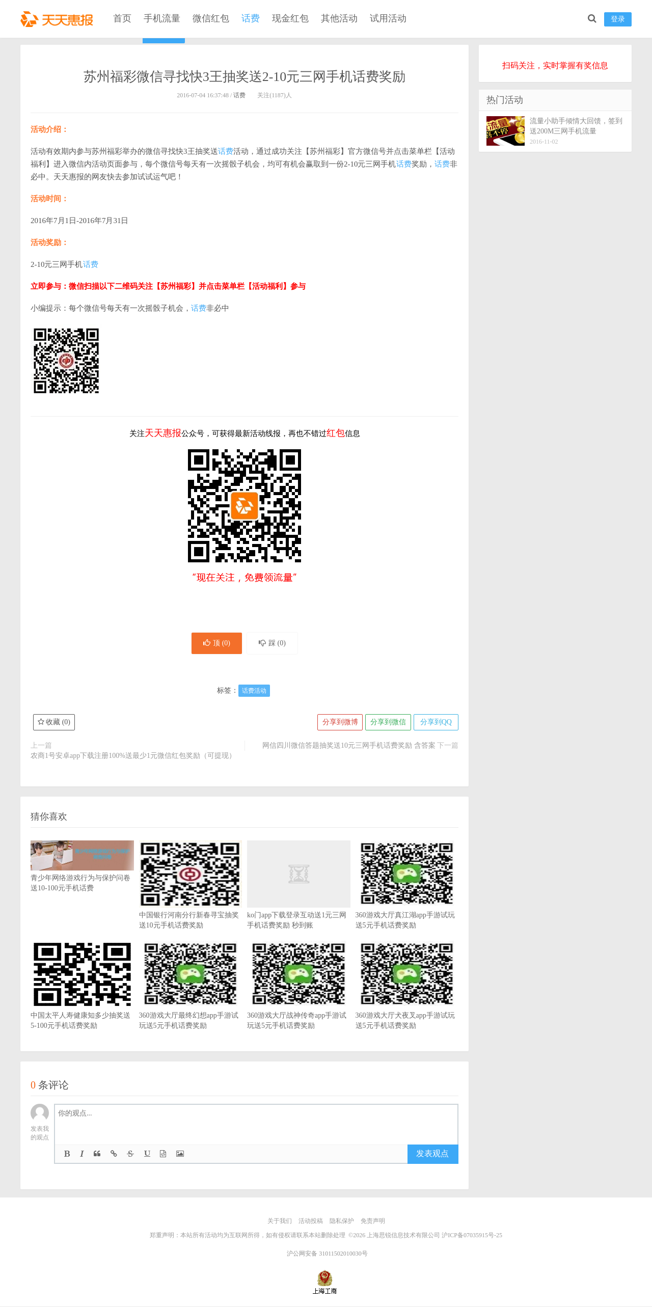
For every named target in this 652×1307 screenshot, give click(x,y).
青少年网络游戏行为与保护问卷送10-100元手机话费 (82, 873)
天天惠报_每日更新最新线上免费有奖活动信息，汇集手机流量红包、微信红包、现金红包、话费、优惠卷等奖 (58, 18)
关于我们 (279, 1222)
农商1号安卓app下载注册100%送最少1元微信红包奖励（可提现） (133, 756)
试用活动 (388, 18)
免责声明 (373, 1222)
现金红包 (290, 18)
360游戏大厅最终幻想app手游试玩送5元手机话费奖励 (190, 1001)
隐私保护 (342, 1222)
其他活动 (339, 18)
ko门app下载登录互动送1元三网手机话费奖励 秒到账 (298, 901)
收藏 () (54, 723)
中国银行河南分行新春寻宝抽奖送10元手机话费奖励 (190, 901)
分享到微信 (387, 723)
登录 (618, 19)
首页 (122, 18)
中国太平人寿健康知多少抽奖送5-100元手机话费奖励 (82, 1001)
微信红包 (211, 18)
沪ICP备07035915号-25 (472, 1235)
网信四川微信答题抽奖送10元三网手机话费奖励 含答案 (349, 746)
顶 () (215, 643)
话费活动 (254, 691)
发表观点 (432, 1154)
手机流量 (162, 18)
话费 (250, 18)
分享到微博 (339, 723)
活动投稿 (310, 1222)
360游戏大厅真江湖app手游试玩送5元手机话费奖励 (407, 901)
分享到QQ (435, 723)
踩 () (273, 643)
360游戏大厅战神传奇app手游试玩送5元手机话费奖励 (298, 1001)
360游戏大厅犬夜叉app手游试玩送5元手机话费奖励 (407, 1001)
